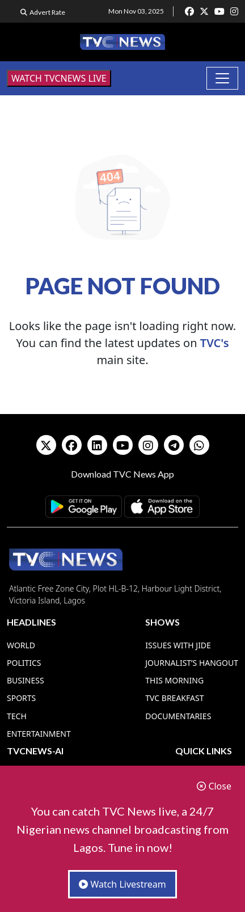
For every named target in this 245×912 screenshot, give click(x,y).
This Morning (174, 680)
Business (25, 680)
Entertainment (39, 733)
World (21, 645)
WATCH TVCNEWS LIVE (59, 78)
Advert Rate (47, 12)
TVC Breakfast (174, 698)
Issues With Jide (178, 645)
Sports (21, 698)
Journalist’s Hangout (191, 662)
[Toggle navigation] (222, 78)
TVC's (214, 343)
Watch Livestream (122, 884)
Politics (24, 662)
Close (214, 786)
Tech (17, 716)
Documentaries (178, 716)
